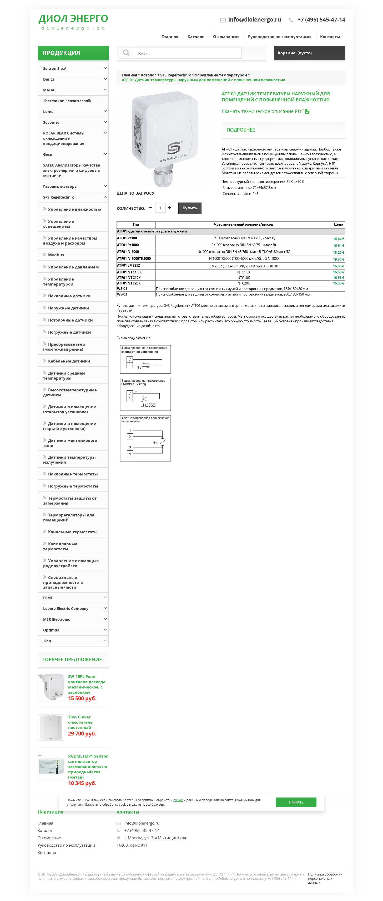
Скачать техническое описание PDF (265, 111)
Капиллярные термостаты (60, 546)
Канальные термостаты (70, 531)
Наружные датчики (66, 307)
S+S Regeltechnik (75, 196)
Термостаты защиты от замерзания (70, 500)
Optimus (75, 629)
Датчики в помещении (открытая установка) (70, 409)
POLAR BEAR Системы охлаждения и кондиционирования (75, 137)
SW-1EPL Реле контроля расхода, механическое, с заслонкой (87, 684)
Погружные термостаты (70, 485)
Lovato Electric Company (75, 607)
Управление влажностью (72, 208)
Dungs (75, 78)
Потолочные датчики (68, 319)
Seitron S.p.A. (75, 67)
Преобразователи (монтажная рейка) (64, 346)
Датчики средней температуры (64, 375)
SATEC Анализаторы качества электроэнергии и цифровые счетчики (71, 170)
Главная (170, 36)
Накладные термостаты (70, 473)
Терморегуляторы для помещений (68, 517)
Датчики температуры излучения (69, 459)
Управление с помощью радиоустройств (71, 562)
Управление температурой (58, 281)
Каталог (196, 36)
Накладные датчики (67, 295)
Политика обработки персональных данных (325, 878)
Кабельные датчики (66, 360)
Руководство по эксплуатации (279, 36)
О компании (226, 36)
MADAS (75, 89)
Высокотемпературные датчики (70, 392)
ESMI (75, 597)
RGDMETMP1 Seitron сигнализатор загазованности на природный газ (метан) (88, 766)
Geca (75, 153)
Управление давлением (71, 266)
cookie (178, 800)
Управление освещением (58, 223)
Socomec (75, 121)
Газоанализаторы (75, 185)
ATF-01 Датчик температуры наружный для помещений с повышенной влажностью (203, 79)
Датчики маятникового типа (70, 442)
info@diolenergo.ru (254, 19)
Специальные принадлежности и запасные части (63, 582)
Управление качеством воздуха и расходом (70, 240)
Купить (190, 208)
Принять (296, 802)
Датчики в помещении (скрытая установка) (70, 425)
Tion (75, 640)
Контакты (330, 36)
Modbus (53, 254)
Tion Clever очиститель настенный (80, 722)
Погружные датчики (67, 331)
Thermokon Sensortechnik (67, 100)
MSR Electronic (75, 618)
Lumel (75, 110)
